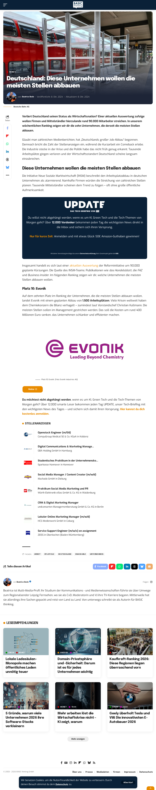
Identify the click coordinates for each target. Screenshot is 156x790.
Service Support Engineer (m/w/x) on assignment (67, 531)
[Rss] (94, 765)
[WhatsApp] (84, 765)
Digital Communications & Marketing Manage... (66, 447)
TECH (75, 654)
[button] (128, 782)
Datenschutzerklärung (88, 254)
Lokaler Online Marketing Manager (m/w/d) (64, 517)
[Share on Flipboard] (7, 136)
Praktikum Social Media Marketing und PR (63, 489)
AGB (116, 254)
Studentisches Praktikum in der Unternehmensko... (68, 461)
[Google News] (66, 765)
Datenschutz (63, 784)
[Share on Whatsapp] (7, 144)
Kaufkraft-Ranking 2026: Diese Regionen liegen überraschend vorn (129, 665)
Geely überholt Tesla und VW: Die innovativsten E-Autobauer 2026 (129, 719)
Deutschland (65, 555)
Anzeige (64, 654)
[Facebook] (61, 765)
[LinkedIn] (75, 765)
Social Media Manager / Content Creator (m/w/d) (67, 475)
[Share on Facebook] (7, 128)
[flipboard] (80, 765)
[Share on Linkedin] (7, 152)
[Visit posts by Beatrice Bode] (11, 97)
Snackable (80, 555)
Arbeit (37, 555)
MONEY (12, 72)
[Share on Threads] (7, 159)
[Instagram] (151, 583)
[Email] (149, 568)
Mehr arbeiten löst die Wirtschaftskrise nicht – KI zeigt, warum (77, 719)
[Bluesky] (89, 765)
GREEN (11, 654)
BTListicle (49, 555)
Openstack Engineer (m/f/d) (54, 433)
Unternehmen (96, 555)
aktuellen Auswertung (84, 265)
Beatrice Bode (28, 96)
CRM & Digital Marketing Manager (58, 503)
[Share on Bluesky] (7, 167)
